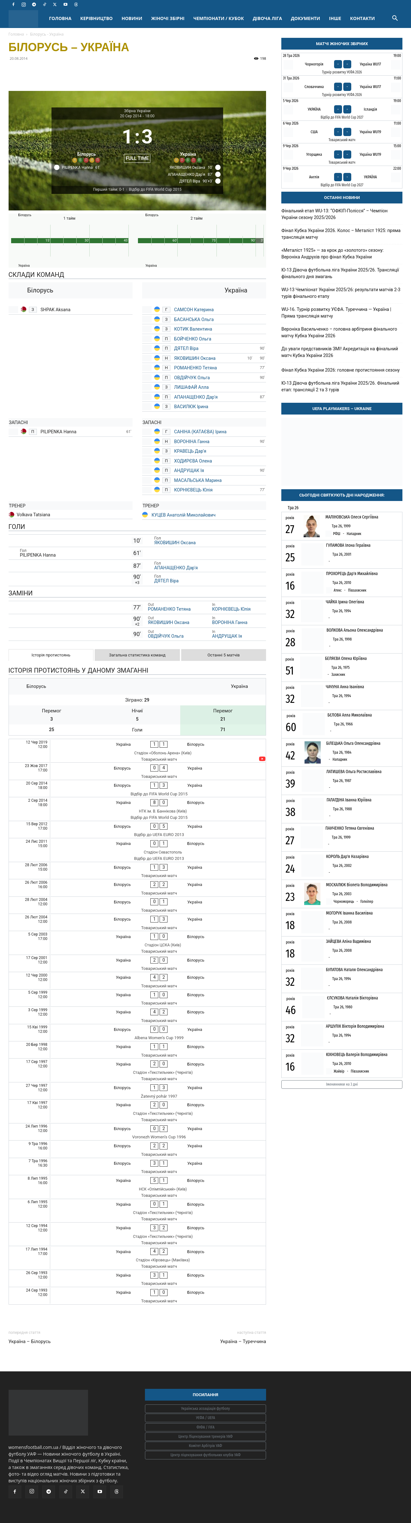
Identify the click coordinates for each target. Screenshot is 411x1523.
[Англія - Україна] (342, 177)
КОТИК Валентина (193, 329)
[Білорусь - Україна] (137, 771)
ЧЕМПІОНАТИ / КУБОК (218, 18)
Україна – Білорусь (30, 1341)
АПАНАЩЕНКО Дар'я (196, 397)
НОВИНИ (132, 18)
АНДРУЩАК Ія (189, 470)
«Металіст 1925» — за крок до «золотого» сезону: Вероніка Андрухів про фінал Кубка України (332, 253)
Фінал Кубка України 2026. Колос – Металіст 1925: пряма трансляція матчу (341, 234)
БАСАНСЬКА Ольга (194, 319)
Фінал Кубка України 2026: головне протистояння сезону (340, 370)
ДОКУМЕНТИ (305, 18)
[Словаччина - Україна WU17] (342, 87)
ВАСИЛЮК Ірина (191, 406)
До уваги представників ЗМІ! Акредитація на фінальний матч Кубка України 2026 (339, 352)
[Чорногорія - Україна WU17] (342, 64)
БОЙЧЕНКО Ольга (192, 338)
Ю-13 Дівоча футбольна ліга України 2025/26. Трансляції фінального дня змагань (340, 273)
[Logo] (27, 18)
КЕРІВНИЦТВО (96, 18)
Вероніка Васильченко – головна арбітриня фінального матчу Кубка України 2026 (339, 332)
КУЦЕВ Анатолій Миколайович (184, 515)
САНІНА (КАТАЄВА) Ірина (200, 431)
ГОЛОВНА (60, 18)
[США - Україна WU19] (342, 132)
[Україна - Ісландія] (342, 109)
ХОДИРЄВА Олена (193, 460)
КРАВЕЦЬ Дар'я (191, 451)
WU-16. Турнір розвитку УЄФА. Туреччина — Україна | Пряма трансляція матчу (336, 313)
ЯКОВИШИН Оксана (195, 358)
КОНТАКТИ (362, 18)
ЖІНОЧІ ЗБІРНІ (168, 18)
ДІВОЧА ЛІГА (267, 18)
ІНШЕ (335, 18)
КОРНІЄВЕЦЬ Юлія (193, 489)
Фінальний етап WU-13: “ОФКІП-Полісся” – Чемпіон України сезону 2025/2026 (334, 214)
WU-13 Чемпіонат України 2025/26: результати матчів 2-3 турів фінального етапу (340, 293)
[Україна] (188, 142)
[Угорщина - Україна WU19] (342, 154)
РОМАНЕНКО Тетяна (196, 367)
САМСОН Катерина (194, 309)
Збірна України (137, 111)
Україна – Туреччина (243, 1341)
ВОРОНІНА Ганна (191, 441)
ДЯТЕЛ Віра (186, 348)
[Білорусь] (86, 142)
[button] (395, 19)
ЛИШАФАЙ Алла (191, 387)
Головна (16, 34)
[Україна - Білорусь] (137, 750)
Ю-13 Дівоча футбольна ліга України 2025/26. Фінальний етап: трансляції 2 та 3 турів (340, 386)
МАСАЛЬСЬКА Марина (198, 480)
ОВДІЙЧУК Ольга (192, 377)
